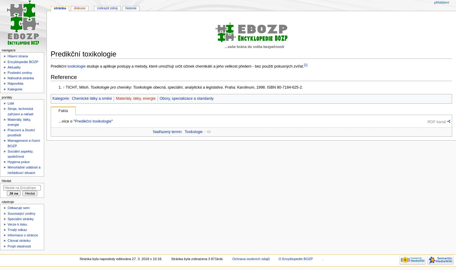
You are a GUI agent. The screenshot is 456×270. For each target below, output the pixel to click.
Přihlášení (441, 2)
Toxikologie (194, 132)
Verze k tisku (17, 224)
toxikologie (77, 66)
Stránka (60, 8)
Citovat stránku (19, 240)
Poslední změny (20, 72)
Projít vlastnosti (19, 246)
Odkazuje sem (18, 208)
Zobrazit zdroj (107, 8)
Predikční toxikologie (93, 121)
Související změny (21, 213)
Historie (131, 8)
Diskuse (80, 8)
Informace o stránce (23, 235)
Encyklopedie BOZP (23, 62)
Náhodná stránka (21, 78)
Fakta (63, 111)
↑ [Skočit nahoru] (64, 87)
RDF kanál (436, 122)
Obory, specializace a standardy (187, 98)
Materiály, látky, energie (136, 98)
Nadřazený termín (167, 132)
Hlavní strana (18, 56)
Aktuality (14, 67)
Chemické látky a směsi (92, 98)
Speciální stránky (21, 219)
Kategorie (61, 98)
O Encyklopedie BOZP (296, 259)
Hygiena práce (19, 162)
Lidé (11, 103)
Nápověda (15, 83)
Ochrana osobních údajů (251, 259)
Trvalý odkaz (17, 230)
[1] (306, 65)
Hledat (6, 181)
